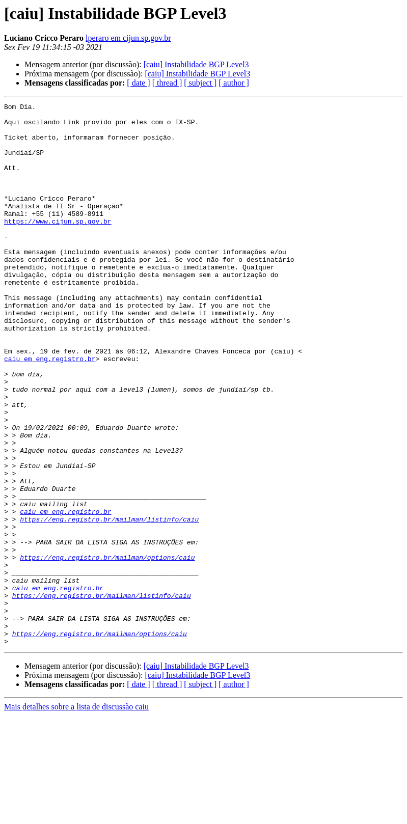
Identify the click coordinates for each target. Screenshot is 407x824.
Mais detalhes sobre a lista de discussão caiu (76, 815)
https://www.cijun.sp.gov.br (58, 245)
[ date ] (138, 82)
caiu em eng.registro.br (49, 410)
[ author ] (234, 82)
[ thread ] (167, 82)
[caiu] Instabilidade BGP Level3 (196, 64)
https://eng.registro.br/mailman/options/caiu (107, 648)
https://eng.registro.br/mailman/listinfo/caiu (109, 603)
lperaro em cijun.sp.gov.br (128, 38)
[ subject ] (200, 82)
